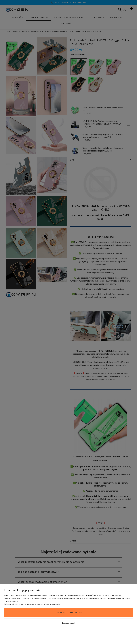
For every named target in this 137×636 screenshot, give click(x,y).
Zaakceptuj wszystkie (68, 612)
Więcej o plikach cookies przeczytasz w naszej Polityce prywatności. (32, 604)
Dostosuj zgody (69, 623)
